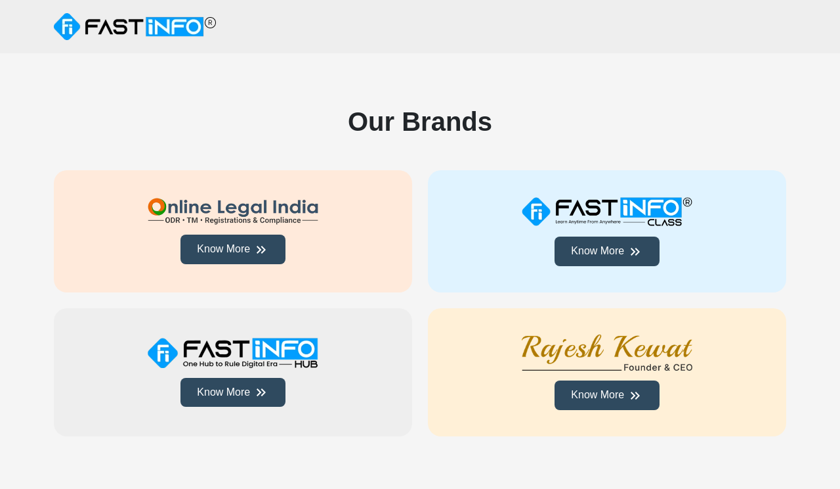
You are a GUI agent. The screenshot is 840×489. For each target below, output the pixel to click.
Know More (232, 250)
